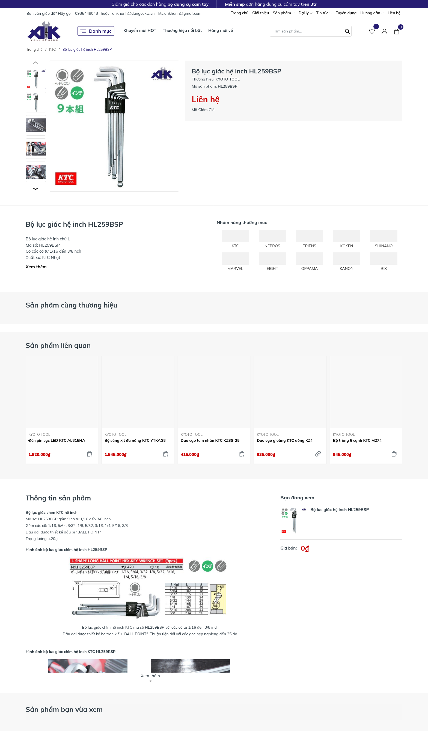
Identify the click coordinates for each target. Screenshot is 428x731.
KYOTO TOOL (39, 434)
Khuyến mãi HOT (139, 30)
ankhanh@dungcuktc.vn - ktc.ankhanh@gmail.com (156, 13)
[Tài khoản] (384, 31)
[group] (114, 126)
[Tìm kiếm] (347, 30)
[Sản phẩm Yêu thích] (372, 31)
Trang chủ (239, 12)
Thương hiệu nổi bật (182, 30)
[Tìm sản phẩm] (311, 31)
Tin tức (324, 13)
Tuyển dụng (346, 12)
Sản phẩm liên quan (58, 345)
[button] (36, 188)
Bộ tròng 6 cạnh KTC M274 (357, 440)
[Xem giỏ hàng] (397, 31)
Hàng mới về (220, 30)
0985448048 (86, 13)
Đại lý (306, 13)
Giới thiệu (260, 12)
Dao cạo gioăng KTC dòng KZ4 (285, 440)
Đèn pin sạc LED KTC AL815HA (56, 440)
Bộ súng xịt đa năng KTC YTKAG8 (135, 440)
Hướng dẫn (372, 13)
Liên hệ (394, 12)
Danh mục (96, 31)
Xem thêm (36, 266)
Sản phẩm (284, 13)
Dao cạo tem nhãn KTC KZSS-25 (210, 440)
